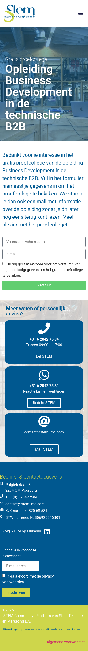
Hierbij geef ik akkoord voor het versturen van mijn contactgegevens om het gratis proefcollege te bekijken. (42, 270)
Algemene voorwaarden (66, 642)
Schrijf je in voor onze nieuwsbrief (19, 553)
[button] (80, 13)
